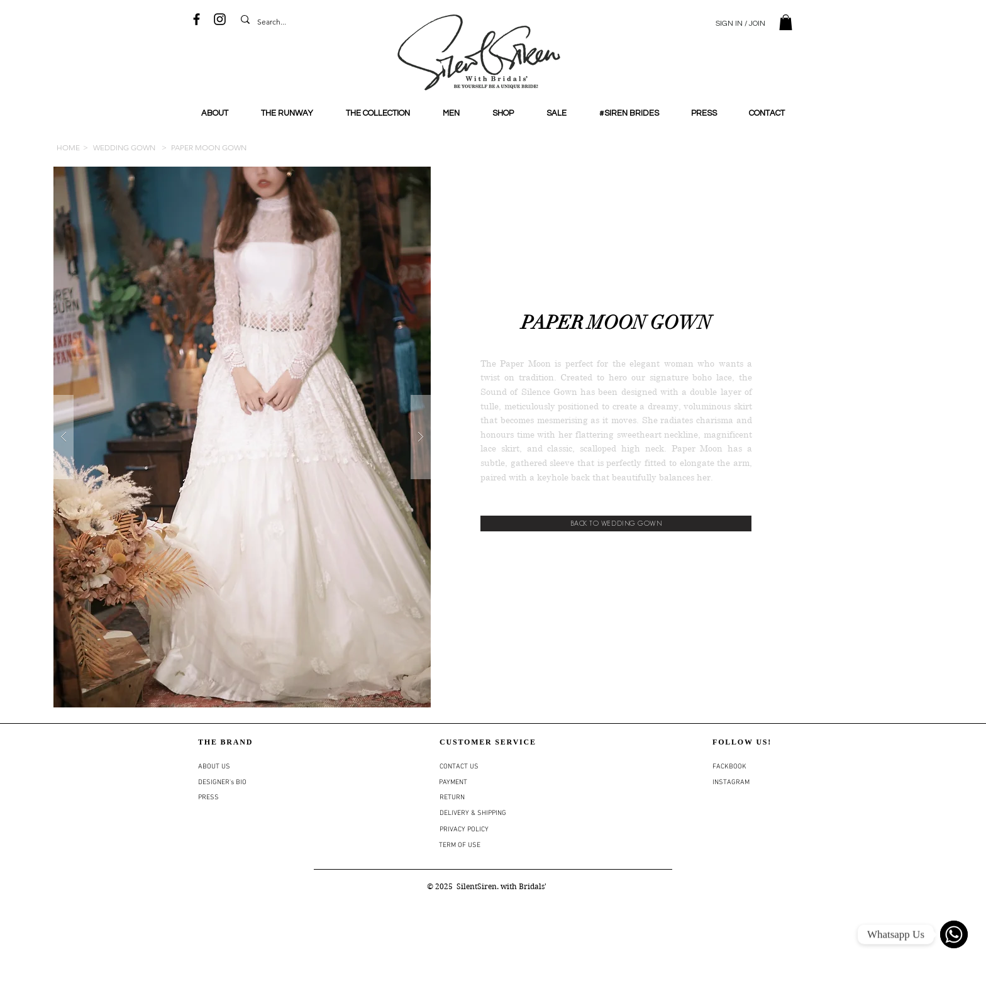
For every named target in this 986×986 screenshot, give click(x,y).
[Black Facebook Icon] (196, 19)
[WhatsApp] (954, 934)
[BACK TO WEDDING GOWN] (615, 523)
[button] (785, 22)
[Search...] (274, 22)
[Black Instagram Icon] (220, 19)
